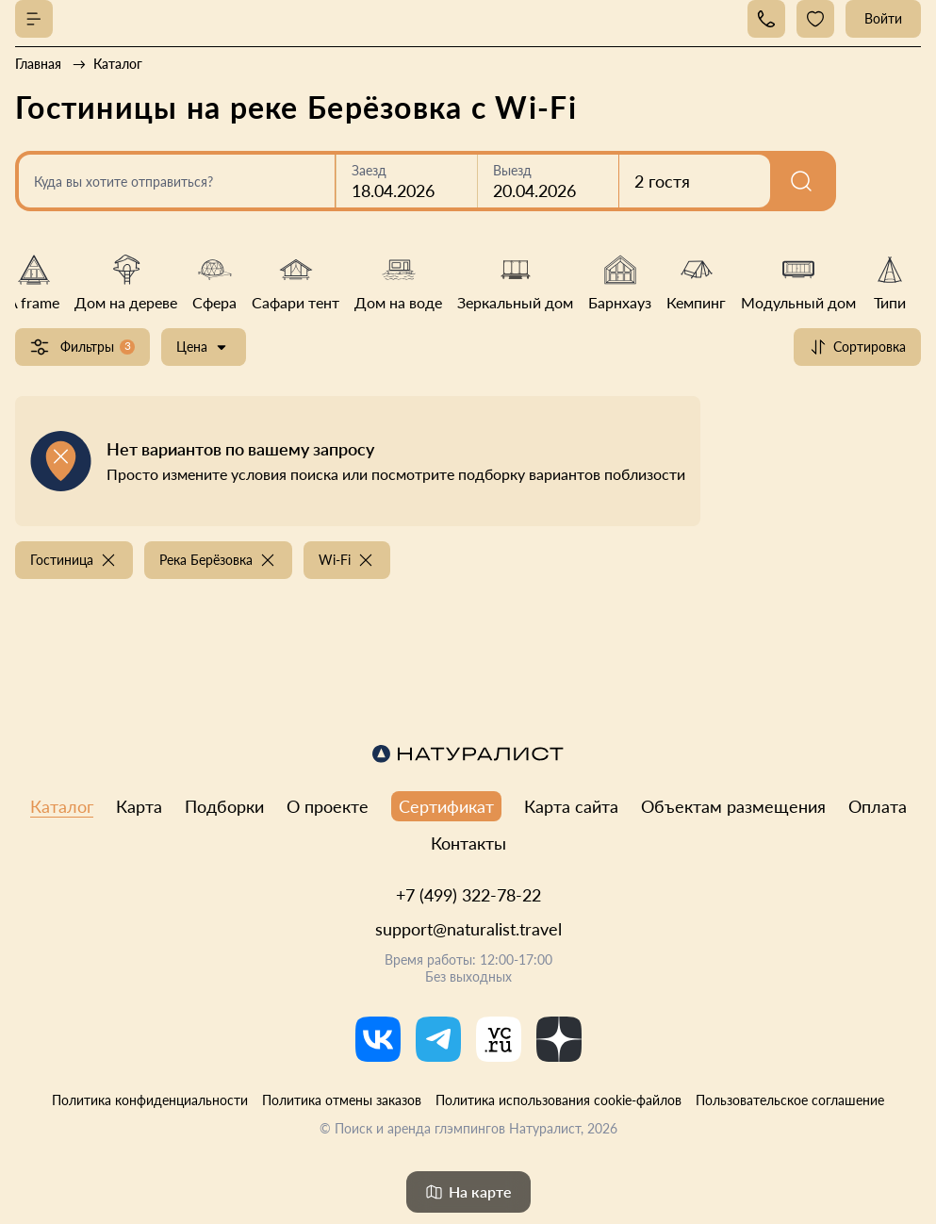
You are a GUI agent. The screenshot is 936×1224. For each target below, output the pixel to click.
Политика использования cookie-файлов (558, 1100)
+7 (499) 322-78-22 (468, 895)
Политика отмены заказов (341, 1100)
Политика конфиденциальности (150, 1100)
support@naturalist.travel (468, 928)
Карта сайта (571, 806)
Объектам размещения (733, 806)
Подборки (224, 806)
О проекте (328, 806)
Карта (139, 806)
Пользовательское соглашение (790, 1100)
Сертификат (446, 806)
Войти (883, 18)
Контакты (468, 843)
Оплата (877, 806)
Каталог (61, 806)
